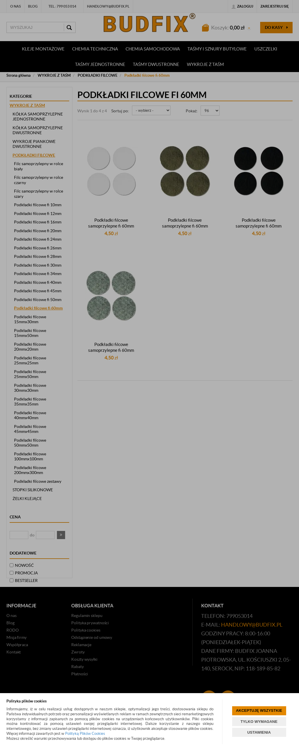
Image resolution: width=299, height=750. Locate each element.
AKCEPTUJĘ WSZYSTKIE (259, 710)
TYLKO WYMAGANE (259, 721)
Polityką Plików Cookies (85, 733)
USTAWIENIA (259, 732)
